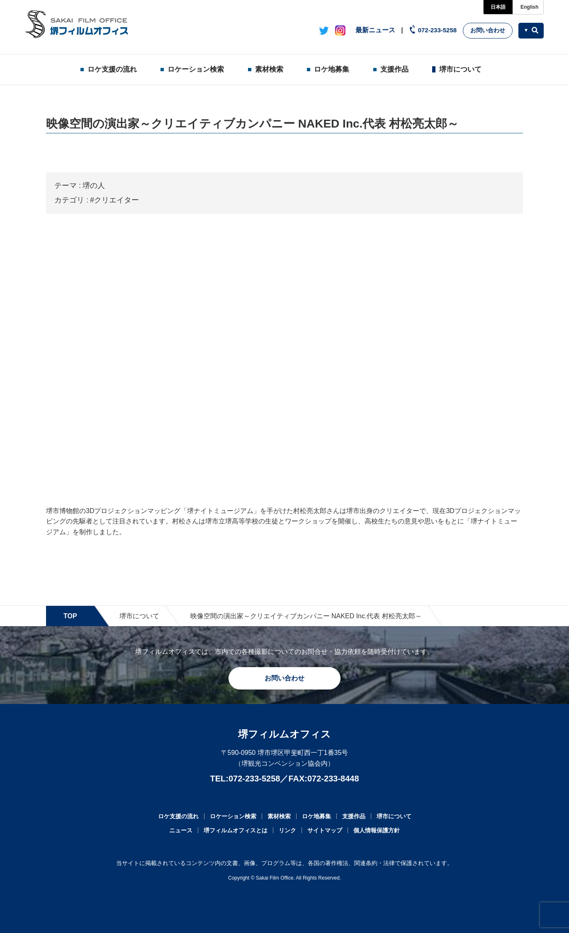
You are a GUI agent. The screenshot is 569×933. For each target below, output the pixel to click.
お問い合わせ (487, 30)
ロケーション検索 (196, 69)
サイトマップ (324, 830)
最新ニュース (375, 30)
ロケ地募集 (331, 69)
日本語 (498, 7)
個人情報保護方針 (376, 830)
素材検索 (269, 69)
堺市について (460, 69)
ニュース (180, 830)
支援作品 (394, 69)
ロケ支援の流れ (112, 69)
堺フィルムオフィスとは (235, 830)
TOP (70, 616)
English (529, 7)
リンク (287, 830)
